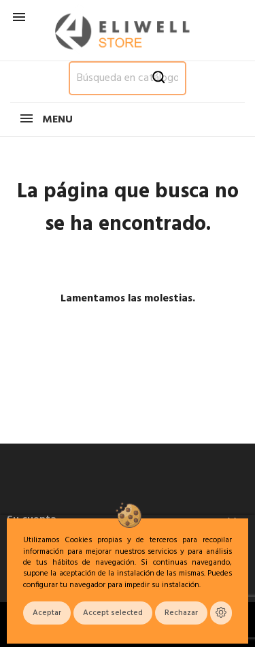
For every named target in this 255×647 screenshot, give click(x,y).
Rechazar (181, 613)
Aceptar (47, 613)
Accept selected (113, 613)
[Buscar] (127, 78)
